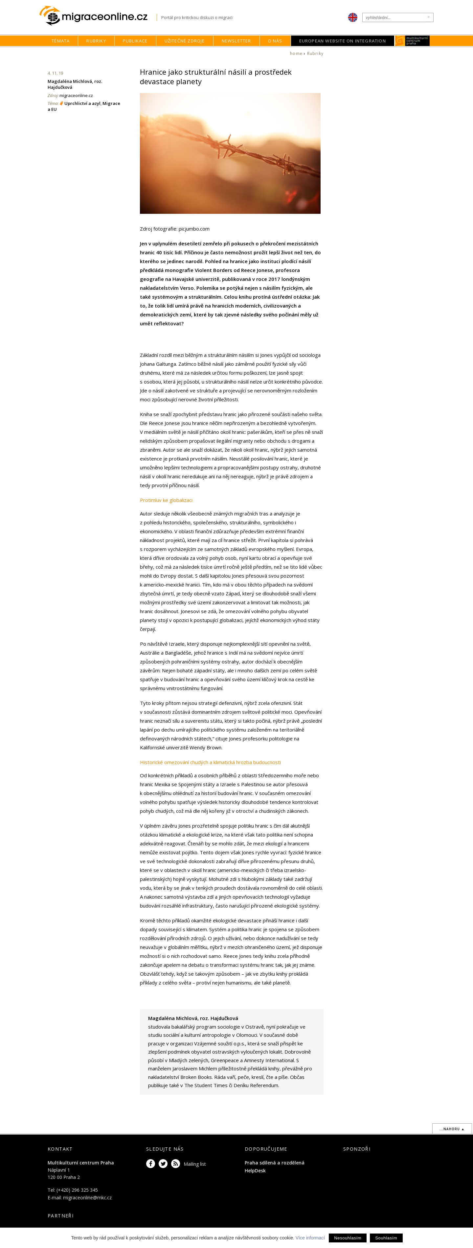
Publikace (135, 41)
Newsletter (236, 41)
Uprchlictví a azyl (82, 103)
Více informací (310, 1237)
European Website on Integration (342, 41)
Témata (61, 41)
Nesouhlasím (347, 1238)
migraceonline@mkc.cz (87, 1197)
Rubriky (96, 41)
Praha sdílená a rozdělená (274, 1163)
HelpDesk (255, 1170)
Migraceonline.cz (98, 16)
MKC (412, 41)
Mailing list (195, 1164)
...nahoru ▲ (452, 1129)
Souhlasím (386, 1238)
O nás (275, 41)
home (296, 53)
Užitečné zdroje (185, 41)
